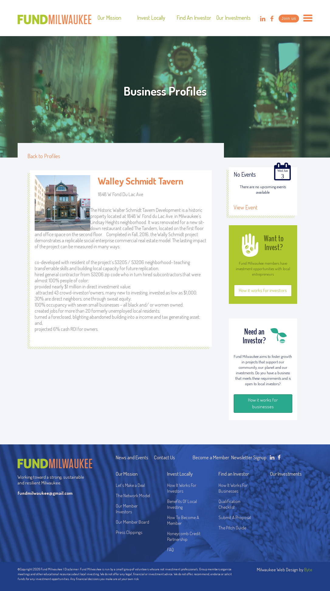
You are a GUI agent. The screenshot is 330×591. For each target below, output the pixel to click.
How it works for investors (263, 290)
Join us (289, 18)
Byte (308, 569)
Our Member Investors (127, 509)
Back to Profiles (43, 156)
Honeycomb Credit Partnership (183, 536)
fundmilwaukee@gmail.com (45, 493)
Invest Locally (151, 17)
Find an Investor (194, 17)
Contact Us (164, 457)
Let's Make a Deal (130, 485)
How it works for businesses (263, 403)
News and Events (132, 457)
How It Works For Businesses (233, 488)
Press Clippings (129, 532)
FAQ (170, 549)
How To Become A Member (183, 520)
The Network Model (133, 495)
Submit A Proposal (234, 517)
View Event (245, 207)
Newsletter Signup (248, 457)
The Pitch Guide (232, 528)
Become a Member (211, 457)
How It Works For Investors (181, 488)
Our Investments (233, 17)
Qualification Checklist (229, 504)
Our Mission (109, 17)
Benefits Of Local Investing (183, 504)
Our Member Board (132, 522)
